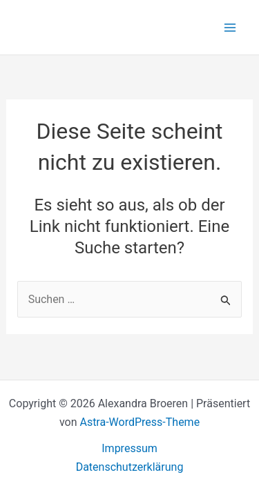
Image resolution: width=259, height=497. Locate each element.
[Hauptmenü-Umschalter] (230, 27)
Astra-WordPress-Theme (139, 422)
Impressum (129, 448)
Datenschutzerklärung (130, 467)
